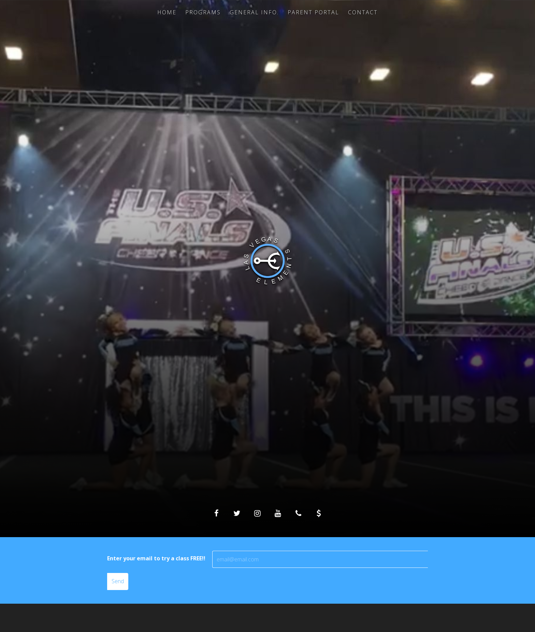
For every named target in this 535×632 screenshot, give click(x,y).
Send (118, 581)
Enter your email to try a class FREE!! (156, 558)
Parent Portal (313, 12)
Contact (363, 12)
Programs (203, 12)
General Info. (254, 12)
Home (166, 12)
